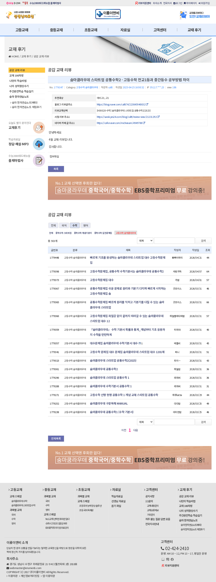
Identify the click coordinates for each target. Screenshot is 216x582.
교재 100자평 (16, 75)
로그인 (177, 3)
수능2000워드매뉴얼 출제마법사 (45, 3)
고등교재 (21, 29)
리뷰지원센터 (144, 3)
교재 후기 (194, 29)
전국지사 (167, 3)
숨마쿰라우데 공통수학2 (104, 369)
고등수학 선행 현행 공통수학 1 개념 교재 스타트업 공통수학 (124, 395)
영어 (85, 225)
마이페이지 (190, 3)
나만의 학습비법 (17, 81)
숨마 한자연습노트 (19, 96)
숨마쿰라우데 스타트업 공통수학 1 (109, 377)
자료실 (125, 29)
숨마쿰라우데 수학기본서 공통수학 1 (111, 386)
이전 (123, 430)
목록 (56, 169)
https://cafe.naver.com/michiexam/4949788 (121, 123)
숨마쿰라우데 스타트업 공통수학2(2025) (113, 360)
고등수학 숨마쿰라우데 (126, 232)
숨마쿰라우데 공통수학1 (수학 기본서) (112, 412)
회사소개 (157, 3)
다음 (135, 430)
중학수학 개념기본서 (83, 232)
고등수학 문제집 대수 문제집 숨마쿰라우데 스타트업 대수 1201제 (127, 352)
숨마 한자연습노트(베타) (23, 102)
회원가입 (204, 3)
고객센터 (159, 29)
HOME (15, 56)
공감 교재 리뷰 (41, 56)
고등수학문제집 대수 (101, 280)
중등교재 (56, 29)
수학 (74, 225)
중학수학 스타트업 (63, 232)
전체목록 (56, 438)
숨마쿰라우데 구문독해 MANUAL (108, 403)
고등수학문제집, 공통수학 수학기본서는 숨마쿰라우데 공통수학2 (127, 271)
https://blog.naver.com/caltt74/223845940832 (122, 104)
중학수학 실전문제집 (103, 232)
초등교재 (90, 29)
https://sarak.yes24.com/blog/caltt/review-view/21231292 (128, 116)
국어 (64, 225)
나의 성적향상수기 (19, 86)
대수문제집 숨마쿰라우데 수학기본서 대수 (114, 343)
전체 (53, 225)
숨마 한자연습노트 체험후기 (25, 107)
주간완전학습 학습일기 (21, 91)
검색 (203, 241)
